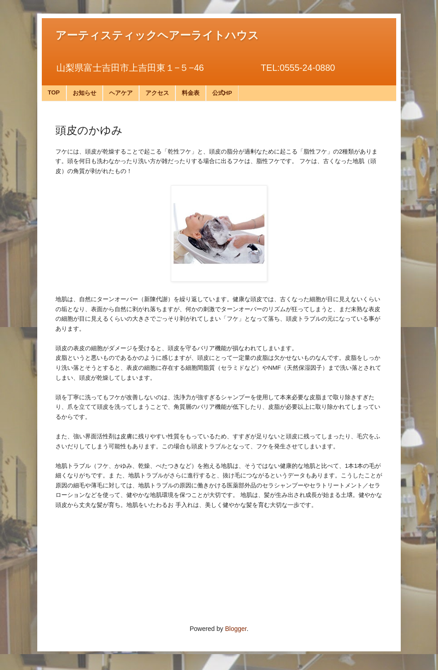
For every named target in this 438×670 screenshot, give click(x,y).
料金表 (190, 92)
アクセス (157, 92)
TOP (54, 92)
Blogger (235, 628)
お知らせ (84, 92)
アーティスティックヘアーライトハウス (157, 35)
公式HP (222, 92)
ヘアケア (121, 92)
